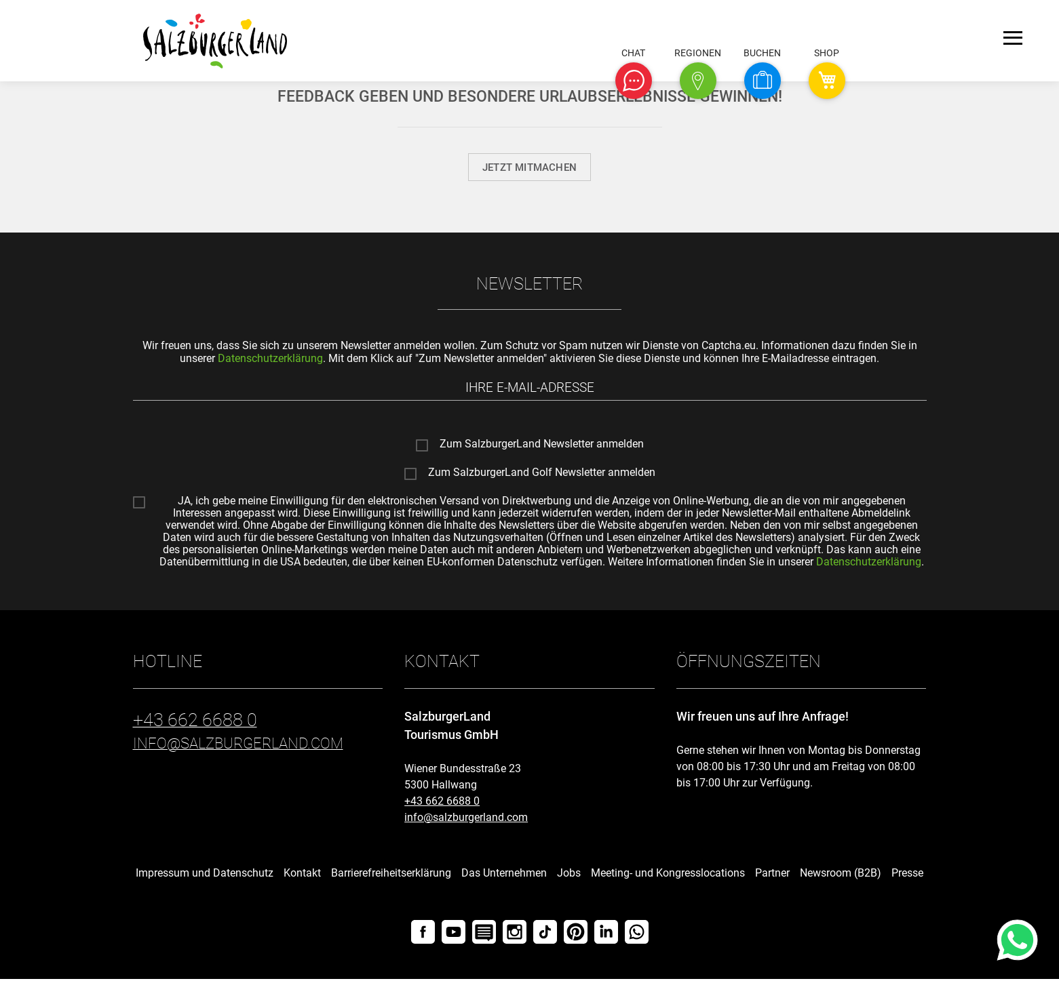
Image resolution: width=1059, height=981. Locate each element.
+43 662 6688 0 (442, 803)
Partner (772, 874)
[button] (633, 80)
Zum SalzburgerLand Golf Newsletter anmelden (541, 475)
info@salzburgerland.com (466, 819)
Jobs (569, 874)
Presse (907, 874)
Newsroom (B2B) (840, 874)
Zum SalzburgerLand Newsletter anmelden (542, 447)
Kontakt (302, 874)
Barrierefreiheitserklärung (391, 874)
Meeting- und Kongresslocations (668, 874)
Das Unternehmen (504, 874)
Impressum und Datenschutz (204, 874)
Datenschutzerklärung (270, 358)
